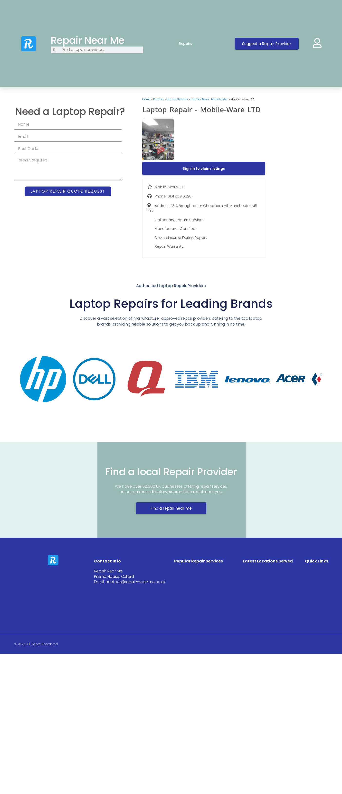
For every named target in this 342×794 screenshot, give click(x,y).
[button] (204, 168)
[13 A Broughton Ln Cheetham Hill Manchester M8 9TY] (303, 133)
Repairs (190, 43)
